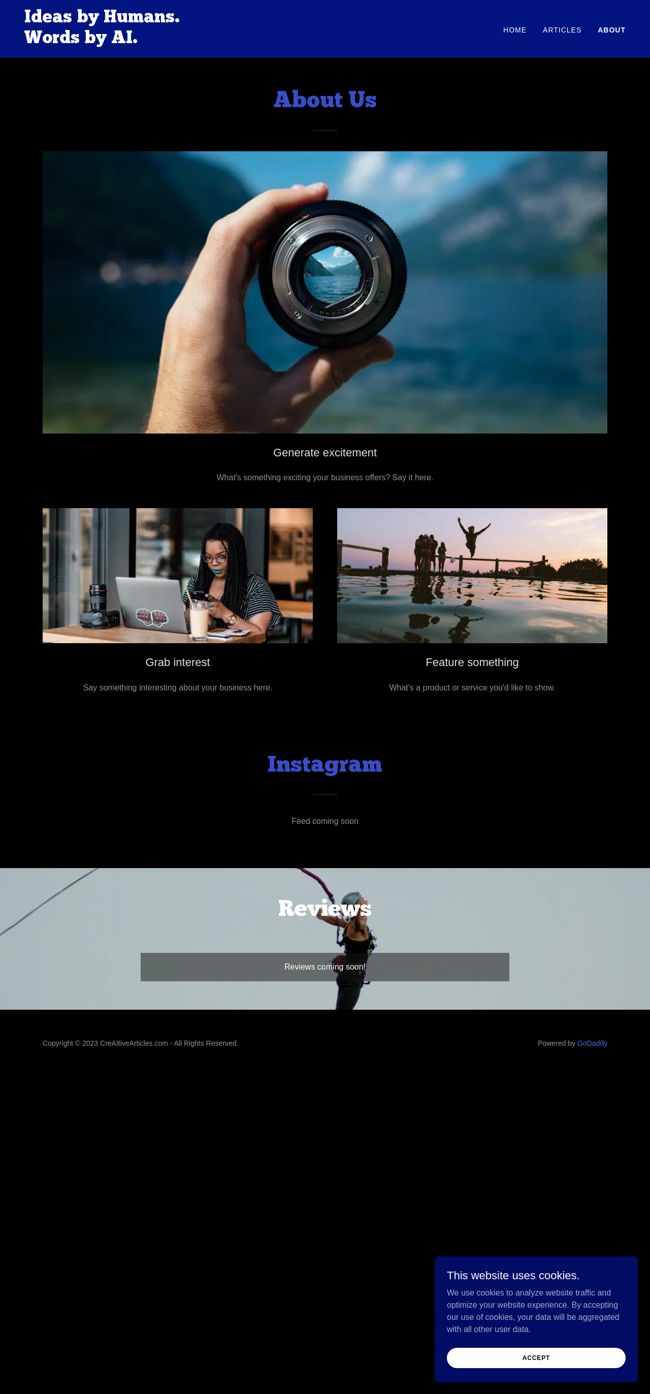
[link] (102, 40)
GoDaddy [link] (592, 1043)
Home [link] (515, 30)
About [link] (612, 30)
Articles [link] (562, 30)
